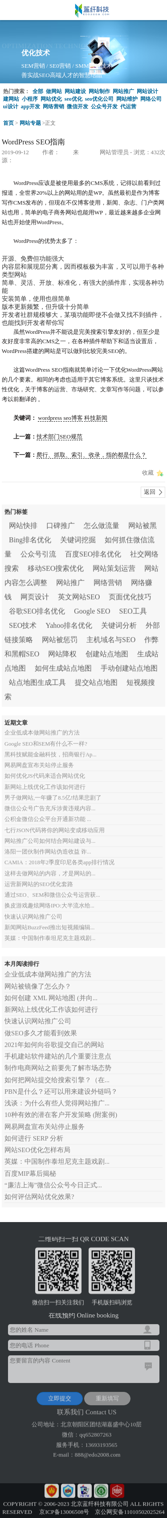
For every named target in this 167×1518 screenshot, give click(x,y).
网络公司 (151, 99)
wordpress (50, 417)
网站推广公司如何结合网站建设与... (49, 835)
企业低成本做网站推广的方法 (42, 727)
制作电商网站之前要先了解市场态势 (57, 1062)
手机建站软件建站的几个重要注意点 (57, 1050)
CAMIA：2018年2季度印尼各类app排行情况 (59, 856)
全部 (38, 91)
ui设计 (10, 106)
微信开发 (77, 106)
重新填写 (107, 1395)
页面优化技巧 (130, 594)
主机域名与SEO (110, 637)
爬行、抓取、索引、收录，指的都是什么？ (92, 454)
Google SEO (92, 608)
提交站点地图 (96, 680)
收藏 (148, 472)
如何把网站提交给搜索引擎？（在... (57, 1074)
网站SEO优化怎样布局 (37, 1144)
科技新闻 (95, 417)
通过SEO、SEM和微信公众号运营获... (52, 889)
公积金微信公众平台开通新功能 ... (47, 813)
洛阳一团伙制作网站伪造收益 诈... (47, 846)
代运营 (128, 106)
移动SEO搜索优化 (56, 566)
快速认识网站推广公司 (33, 911)
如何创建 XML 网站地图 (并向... (51, 992)
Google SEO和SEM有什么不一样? (45, 738)
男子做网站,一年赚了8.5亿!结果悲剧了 (53, 792)
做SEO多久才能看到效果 (40, 1027)
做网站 (54, 91)
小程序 (30, 99)
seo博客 (72, 417)
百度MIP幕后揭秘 (30, 1167)
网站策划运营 (114, 566)
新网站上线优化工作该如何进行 (45, 781)
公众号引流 (38, 551)
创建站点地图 (107, 651)
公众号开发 (104, 106)
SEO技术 (23, 623)
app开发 (30, 106)
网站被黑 (142, 523)
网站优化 (51, 99)
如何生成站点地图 (63, 665)
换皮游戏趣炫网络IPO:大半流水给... (49, 900)
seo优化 (73, 99)
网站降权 (62, 651)
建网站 (11, 99)
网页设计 (34, 594)
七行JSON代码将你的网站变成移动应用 (54, 824)
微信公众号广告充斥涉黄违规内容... (49, 803)
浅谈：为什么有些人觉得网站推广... (57, 1097)
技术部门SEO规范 (59, 436)
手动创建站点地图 (129, 665)
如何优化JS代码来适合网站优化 (44, 770)
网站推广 (123, 91)
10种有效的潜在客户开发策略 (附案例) (60, 1109)
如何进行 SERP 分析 (33, 1132)
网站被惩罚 (59, 637)
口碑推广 (60, 523)
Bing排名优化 (30, 537)
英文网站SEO (79, 594)
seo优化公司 (99, 99)
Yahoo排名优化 (68, 623)
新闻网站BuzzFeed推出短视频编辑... (49, 922)
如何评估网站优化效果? (39, 1190)
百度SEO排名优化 (93, 551)
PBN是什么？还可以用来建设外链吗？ (61, 1085)
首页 (8, 123)
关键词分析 (119, 623)
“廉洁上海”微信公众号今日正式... (53, 1179)
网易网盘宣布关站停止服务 (39, 759)
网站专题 (30, 123)
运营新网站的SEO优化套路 (38, 878)
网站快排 (23, 523)
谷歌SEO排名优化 (37, 608)
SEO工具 (133, 608)
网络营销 (53, 106)
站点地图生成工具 (37, 680)
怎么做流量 (101, 523)
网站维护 (127, 99)
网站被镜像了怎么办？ (37, 980)
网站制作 (99, 91)
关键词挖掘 (78, 537)
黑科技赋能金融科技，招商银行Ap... (50, 749)
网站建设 (75, 91)
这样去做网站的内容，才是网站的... (49, 868)
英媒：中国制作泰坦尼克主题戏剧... (49, 932)
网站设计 (147, 91)
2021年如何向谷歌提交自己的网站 (54, 1038)
